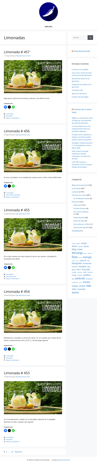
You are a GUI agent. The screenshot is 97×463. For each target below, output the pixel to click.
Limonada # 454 (17, 291)
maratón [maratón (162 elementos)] (79, 272)
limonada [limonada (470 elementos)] (86, 269)
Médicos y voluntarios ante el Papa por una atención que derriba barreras (82, 120)
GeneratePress (65, 460)
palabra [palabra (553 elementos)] (86, 275)
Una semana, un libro (81, 224)
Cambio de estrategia (80, 97)
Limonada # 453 (17, 373)
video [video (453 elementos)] (74, 289)
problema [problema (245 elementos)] (89, 279)
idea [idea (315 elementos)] (88, 267)
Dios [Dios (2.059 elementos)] (75, 257)
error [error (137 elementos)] (77, 260)
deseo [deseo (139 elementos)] (85, 253)
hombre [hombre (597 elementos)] (82, 266)
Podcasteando (78, 217)
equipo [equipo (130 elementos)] (73, 260)
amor (7, 195)
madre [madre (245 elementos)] (74, 272)
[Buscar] (90, 37)
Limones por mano (79, 195)
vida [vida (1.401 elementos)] (88, 285)
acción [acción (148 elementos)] (73, 243)
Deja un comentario (12, 118)
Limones (75, 192)
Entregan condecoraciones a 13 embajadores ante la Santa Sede (82, 145)
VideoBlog (76, 231)
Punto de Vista (79, 221)
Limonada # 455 (17, 210)
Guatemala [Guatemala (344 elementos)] (87, 263)
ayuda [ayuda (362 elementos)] (86, 246)
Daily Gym (48, 26)
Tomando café (77, 90)
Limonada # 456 (17, 131)
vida (14, 276)
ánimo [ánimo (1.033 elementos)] (75, 292)
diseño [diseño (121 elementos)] (80, 257)
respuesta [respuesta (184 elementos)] (75, 282)
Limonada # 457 (17, 52)
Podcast (75, 202)
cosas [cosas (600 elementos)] (80, 249)
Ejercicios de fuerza (79, 93)
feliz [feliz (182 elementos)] (88, 261)
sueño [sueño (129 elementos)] (80, 282)
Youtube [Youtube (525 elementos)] (81, 289)
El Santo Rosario (79, 208)
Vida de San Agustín (81, 227)
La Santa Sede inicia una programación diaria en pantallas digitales (81, 128)
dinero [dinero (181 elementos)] (90, 253)
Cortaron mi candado (80, 69)
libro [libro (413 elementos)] (79, 269)
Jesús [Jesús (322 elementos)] (74, 269)
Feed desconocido (82, 51)
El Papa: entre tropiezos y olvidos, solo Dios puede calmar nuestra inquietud (81, 137)
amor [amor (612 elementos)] (74, 246)
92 (12, 452)
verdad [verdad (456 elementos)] (82, 286)
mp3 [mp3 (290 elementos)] (84, 272)
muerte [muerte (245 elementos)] (90, 272)
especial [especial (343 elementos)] (83, 260)
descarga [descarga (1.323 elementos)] (77, 253)
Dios (11, 195)
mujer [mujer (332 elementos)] (74, 275)
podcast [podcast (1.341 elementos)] (80, 278)
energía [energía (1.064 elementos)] (87, 257)
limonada (9, 116)
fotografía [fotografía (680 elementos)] (77, 263)
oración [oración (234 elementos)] (80, 275)
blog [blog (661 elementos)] (74, 249)
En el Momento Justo (81, 198)
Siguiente (19, 452)
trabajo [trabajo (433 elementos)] (75, 286)
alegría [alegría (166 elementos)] (78, 243)
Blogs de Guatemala (79, 185)
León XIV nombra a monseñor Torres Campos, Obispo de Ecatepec (82, 164)
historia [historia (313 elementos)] (75, 267)
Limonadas (9, 114)
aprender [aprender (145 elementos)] (80, 246)
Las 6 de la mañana (80, 212)
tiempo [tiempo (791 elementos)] (86, 282)
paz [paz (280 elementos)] (73, 279)
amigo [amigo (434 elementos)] (84, 243)
